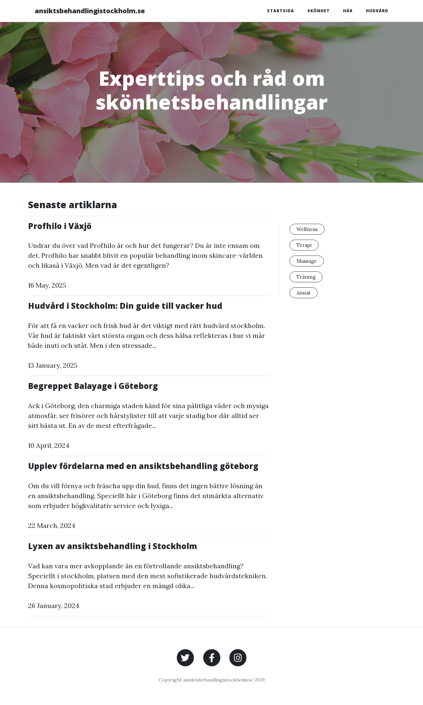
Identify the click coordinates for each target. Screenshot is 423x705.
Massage (306, 261)
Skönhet (318, 11)
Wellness (307, 229)
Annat (303, 293)
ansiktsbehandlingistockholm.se (90, 10)
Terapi (304, 245)
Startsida (280, 11)
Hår (348, 11)
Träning (306, 277)
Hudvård (377, 11)
